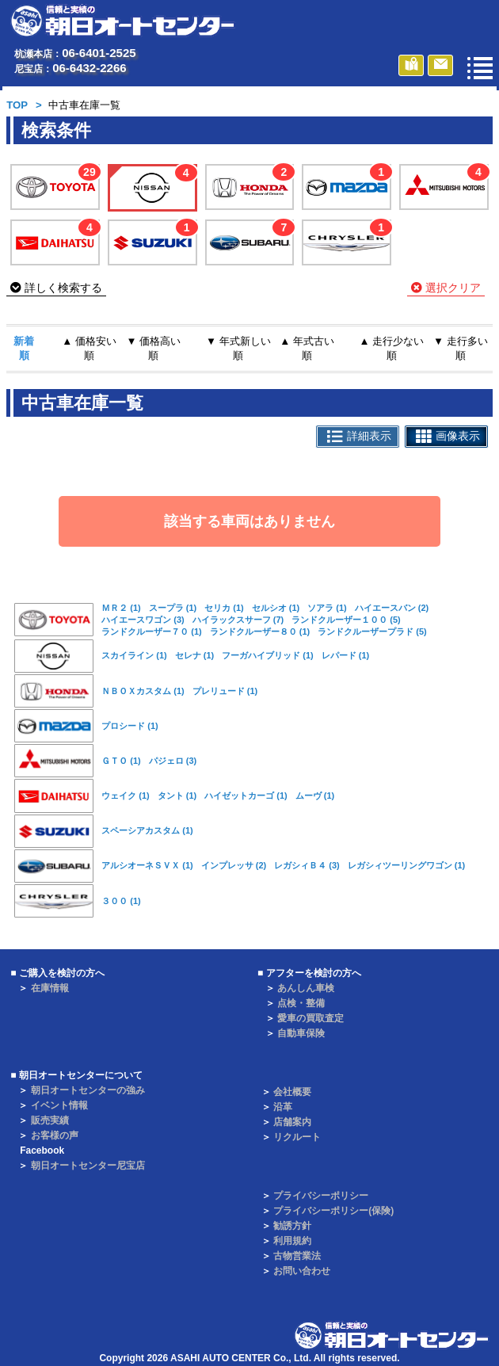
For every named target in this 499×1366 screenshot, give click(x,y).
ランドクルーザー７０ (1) (151, 631)
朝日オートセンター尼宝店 (88, 1165)
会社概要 (292, 1091)
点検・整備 (301, 1003)
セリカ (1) (224, 607)
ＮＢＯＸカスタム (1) (143, 691)
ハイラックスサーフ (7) (238, 619)
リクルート (297, 1137)
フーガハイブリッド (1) (268, 655)
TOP (17, 105)
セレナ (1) (195, 655)
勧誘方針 (292, 1225)
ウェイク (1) (125, 795)
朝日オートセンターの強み (88, 1090)
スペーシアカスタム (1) (147, 830)
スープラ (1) (173, 607)
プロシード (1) (129, 726)
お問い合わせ (301, 1270)
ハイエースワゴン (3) (143, 619)
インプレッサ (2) (234, 865)
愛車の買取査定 (310, 1018)
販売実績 (50, 1120)
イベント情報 (59, 1105)
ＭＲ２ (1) (121, 607)
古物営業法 (297, 1255)
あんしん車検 (305, 988)
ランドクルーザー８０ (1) (260, 631)
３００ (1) (121, 901)
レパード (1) (346, 655)
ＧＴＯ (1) (121, 760)
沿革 (282, 1106)
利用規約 (292, 1240)
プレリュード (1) (225, 691)
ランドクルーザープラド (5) (372, 631)
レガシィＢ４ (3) (307, 865)
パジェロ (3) (173, 760)
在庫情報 (50, 988)
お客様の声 (54, 1135)
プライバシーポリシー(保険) (333, 1210)
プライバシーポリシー (320, 1195)
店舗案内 (292, 1122)
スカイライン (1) (134, 655)
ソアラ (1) (327, 607)
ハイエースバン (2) (392, 607)
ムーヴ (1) (315, 795)
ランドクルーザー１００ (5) (346, 619)
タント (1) (177, 795)
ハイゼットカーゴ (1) (246, 795)
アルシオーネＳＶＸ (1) (147, 865)
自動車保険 (301, 1033)
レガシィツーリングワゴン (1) (407, 865)
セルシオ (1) (276, 607)
